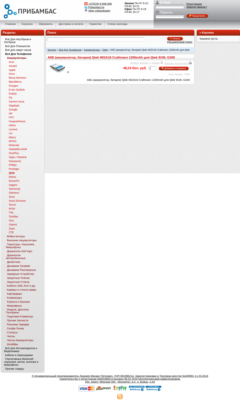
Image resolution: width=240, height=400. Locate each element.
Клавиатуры (14, 297)
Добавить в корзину (173, 68)
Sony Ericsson (17, 200)
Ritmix (12, 176)
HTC (11, 117)
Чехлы (11, 336)
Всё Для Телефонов (70, 50)
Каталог (52, 50)
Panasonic (15, 161)
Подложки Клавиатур (20, 316)
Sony (12, 196)
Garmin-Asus (16, 101)
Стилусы (12, 332)
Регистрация (194, 4)
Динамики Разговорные (21, 269)
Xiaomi (13, 224)
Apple (12, 69)
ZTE (11, 232)
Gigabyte (14, 105)
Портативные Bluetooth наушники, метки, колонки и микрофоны (21, 361)
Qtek (105, 50)
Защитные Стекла (18, 281)
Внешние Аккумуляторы (22, 240)
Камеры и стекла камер (21, 289)
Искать (175, 38)
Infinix (12, 125)
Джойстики (13, 261)
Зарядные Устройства (20, 273)
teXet (12, 208)
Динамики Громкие (18, 265)
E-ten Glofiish (17, 89)
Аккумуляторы (92, 50)
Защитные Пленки (18, 277)
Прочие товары (14, 368)
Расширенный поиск (179, 42)
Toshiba (13, 216)
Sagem (13, 184)
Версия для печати (176, 63)
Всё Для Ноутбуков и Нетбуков (17, 41)
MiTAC (13, 141)
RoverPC (14, 180)
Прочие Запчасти (17, 320)
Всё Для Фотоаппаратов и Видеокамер (20, 350)
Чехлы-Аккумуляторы (20, 340)
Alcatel (13, 65)
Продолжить (197, 16)
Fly (10, 97)
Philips (13, 164)
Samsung (14, 188)
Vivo (11, 220)
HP (10, 113)
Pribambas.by (96, 7)
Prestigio (14, 168)
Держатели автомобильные (15, 257)
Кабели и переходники (19, 355)
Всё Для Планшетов (17, 46)
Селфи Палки (15, 328)
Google (13, 109)
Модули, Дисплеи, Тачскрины (17, 311)
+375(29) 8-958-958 (100, 3)
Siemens (14, 192)
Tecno (12, 204)
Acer (11, 61)
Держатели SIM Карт (19, 251)
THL (11, 212)
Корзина (208, 32)
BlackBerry (15, 81)
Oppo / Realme (18, 157)
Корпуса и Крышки (18, 301)
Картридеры (14, 293)
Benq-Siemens (17, 77)
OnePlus (14, 153)
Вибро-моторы (16, 236)
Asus (12, 73)
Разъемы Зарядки (18, 324)
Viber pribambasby (99, 10)
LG (10, 133)
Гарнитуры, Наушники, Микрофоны (20, 246)
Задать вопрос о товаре (145, 62)
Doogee (13, 85)
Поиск (51, 32)
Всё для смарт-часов (18, 50)
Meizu (12, 137)
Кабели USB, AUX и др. (21, 285)
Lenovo (13, 129)
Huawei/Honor (17, 121)
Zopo (12, 228)
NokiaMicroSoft (18, 149)
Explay (13, 93)
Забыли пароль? (196, 6)
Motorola (14, 145)
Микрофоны (14, 305)
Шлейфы (12, 344)
